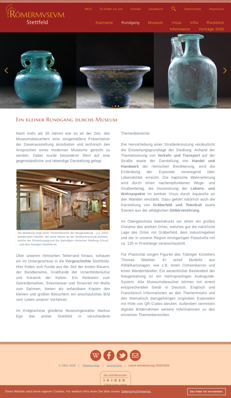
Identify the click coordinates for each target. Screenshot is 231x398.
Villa (194, 23)
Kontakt (136, 8)
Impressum (216, 8)
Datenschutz (192, 8)
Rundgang (130, 23)
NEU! (88, 8)
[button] (6, 70)
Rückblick (215, 23)
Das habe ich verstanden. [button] (206, 391)
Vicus (177, 23)
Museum (155, 23)
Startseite (104, 23)
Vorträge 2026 (211, 29)
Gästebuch (156, 8)
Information (180, 29)
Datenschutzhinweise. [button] (136, 391)
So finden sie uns (111, 8)
